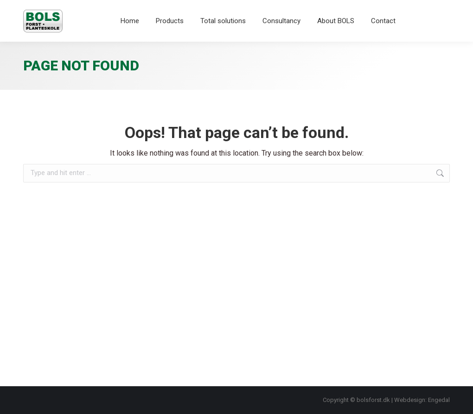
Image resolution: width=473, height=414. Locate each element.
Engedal (439, 399)
